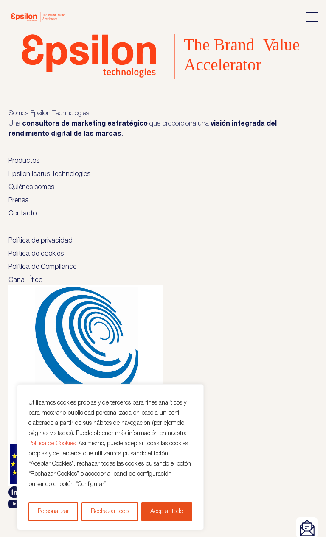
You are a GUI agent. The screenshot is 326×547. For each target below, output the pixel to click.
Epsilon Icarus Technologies (49, 174)
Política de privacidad (40, 241)
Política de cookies (36, 254)
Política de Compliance (42, 267)
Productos (23, 161)
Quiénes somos (31, 187)
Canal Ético (25, 280)
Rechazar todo (110, 511)
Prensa (18, 201)
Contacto (22, 214)
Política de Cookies (52, 444)
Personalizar (53, 511)
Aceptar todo (166, 511)
